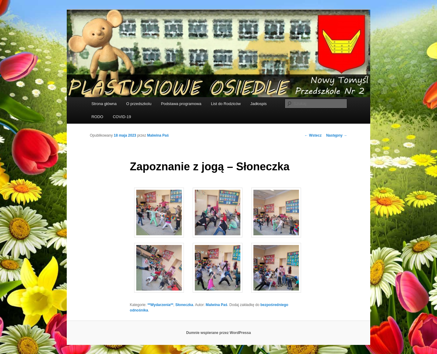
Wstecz (313, 135)
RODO (97, 116)
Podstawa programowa (181, 103)
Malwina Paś (158, 135)
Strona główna (104, 103)
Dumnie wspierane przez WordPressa (218, 333)
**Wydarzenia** (160, 305)
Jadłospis (258, 103)
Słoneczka (184, 305)
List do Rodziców (226, 103)
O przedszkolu (138, 103)
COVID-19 (122, 116)
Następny (336, 135)
